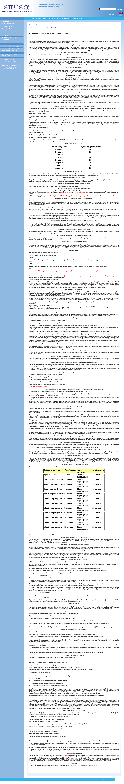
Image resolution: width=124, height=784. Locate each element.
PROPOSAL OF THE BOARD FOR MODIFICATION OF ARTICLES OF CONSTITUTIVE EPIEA (11, 67)
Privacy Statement (13, 779)
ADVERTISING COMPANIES (9, 37)
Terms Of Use (4, 779)
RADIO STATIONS (7, 26)
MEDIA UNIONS (6, 33)
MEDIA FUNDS (6, 35)
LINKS (4, 42)
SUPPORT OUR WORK (8, 59)
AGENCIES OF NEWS (8, 28)
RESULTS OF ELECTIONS (9, 61)
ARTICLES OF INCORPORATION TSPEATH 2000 (11, 55)
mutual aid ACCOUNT (8, 64)
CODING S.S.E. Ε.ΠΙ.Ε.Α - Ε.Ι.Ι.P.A (11, 51)
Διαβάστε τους (43, 27)
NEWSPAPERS (6, 21)
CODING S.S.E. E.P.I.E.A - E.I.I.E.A (11, 46)
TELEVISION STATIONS (8, 23)
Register (109, 14)
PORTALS (5, 30)
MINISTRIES (5, 40)
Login (113, 14)
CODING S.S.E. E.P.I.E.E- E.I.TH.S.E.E (12, 48)
